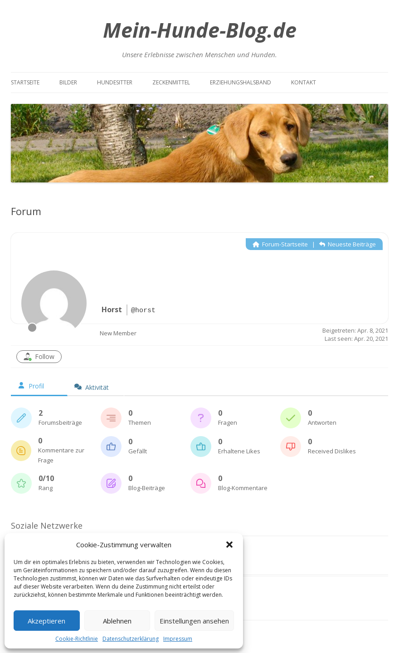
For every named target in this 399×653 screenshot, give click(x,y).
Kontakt (303, 82)
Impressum (177, 639)
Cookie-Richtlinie (76, 639)
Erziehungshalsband (240, 82)
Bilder (68, 82)
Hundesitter (114, 82)
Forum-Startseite (280, 244)
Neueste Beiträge (347, 244)
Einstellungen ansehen (194, 620)
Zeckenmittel (171, 82)
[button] (229, 544)
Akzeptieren (46, 620)
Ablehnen (117, 620)
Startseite (25, 82)
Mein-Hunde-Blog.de (200, 30)
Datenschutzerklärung (130, 639)
